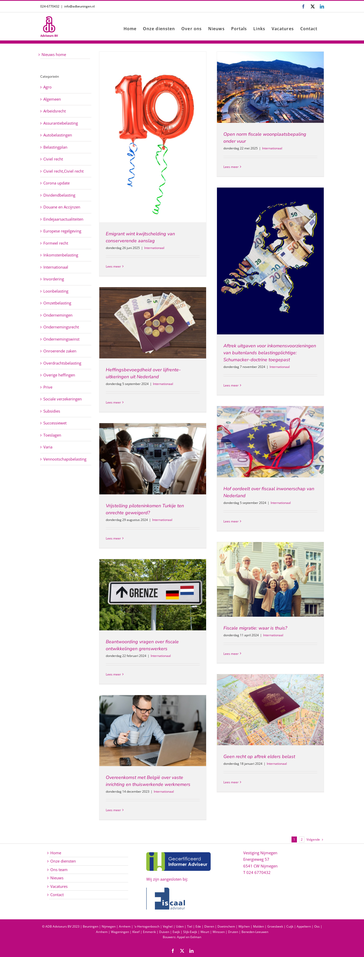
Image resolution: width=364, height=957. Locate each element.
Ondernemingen (57, 315)
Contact (57, 894)
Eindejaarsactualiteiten (63, 219)
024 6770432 (258, 872)
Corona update (56, 183)
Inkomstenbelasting (60, 255)
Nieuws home (54, 54)
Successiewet (55, 422)
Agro (47, 87)
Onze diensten (63, 861)
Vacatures (59, 886)
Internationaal (154, 248)
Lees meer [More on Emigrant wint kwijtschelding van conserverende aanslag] (113, 266)
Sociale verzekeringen (62, 398)
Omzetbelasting (57, 302)
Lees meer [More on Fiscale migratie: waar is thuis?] (231, 654)
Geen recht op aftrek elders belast (259, 756)
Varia (47, 446)
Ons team (59, 869)
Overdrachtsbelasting (62, 363)
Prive (47, 387)
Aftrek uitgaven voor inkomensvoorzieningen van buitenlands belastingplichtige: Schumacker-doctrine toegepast (269, 353)
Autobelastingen (57, 135)
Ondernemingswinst (61, 339)
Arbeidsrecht (54, 111)
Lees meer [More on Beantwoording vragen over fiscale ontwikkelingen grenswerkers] (113, 674)
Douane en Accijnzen (61, 207)
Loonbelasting (55, 291)
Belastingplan (55, 147)
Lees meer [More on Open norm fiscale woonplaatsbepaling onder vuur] (231, 167)
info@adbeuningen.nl (79, 6)
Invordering (53, 279)
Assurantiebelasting (60, 123)
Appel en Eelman (189, 937)
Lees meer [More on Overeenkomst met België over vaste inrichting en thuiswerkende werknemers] (113, 810)
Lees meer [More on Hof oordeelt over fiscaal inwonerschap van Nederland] (231, 521)
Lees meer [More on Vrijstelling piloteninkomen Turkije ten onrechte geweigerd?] (113, 538)
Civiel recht (53, 159)
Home (55, 852)
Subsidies (51, 411)
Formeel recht (55, 243)
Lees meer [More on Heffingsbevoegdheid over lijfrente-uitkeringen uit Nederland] (113, 402)
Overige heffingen (59, 374)
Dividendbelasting (59, 195)
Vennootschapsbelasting (64, 459)
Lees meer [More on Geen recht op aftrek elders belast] (231, 782)
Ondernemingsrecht (61, 326)
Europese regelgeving (62, 231)
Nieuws (56, 877)
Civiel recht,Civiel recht (63, 171)
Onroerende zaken (59, 350)
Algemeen (52, 99)
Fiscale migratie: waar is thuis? (255, 628)
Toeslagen (52, 435)
